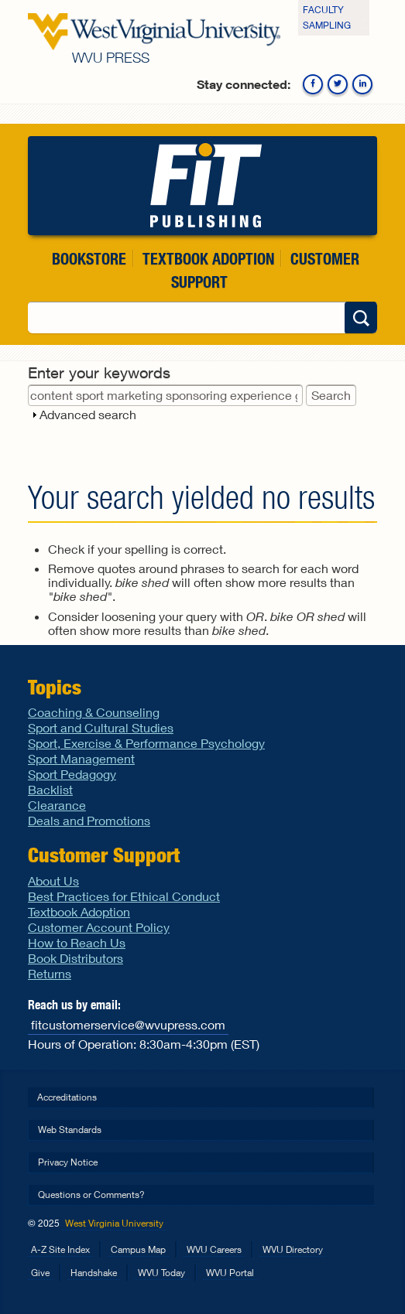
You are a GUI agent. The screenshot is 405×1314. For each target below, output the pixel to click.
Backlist (50, 789)
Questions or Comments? (91, 1194)
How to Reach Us (76, 942)
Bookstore (89, 258)
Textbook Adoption (208, 258)
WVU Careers (214, 1249)
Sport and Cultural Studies (100, 727)
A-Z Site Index (60, 1249)
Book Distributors (75, 958)
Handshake (93, 1272)
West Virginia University (114, 1223)
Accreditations (67, 1097)
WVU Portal (230, 1272)
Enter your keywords (99, 372)
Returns (49, 973)
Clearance (57, 804)
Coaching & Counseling (94, 712)
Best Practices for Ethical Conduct (124, 896)
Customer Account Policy (99, 927)
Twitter (338, 84)
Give (40, 1272)
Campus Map (138, 1249)
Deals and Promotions (89, 820)
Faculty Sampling (327, 17)
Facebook (313, 84)
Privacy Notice (68, 1162)
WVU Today (161, 1272)
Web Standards (69, 1129)
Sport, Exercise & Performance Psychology (146, 742)
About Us (53, 880)
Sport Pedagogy (72, 773)
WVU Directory (293, 1249)
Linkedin (362, 84)
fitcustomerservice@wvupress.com (128, 1024)
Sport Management (81, 758)
